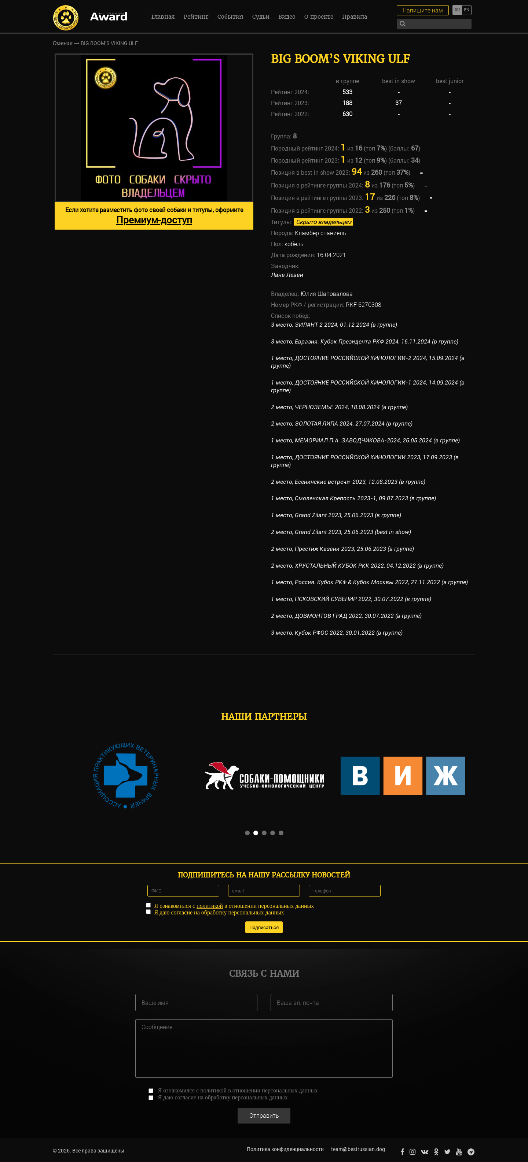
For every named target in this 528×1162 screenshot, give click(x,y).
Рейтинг (196, 16)
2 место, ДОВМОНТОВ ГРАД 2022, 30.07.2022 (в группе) (346, 615)
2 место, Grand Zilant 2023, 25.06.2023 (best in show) (341, 531)
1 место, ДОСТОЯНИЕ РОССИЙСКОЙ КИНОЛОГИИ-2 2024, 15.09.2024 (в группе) (368, 361)
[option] (154, 141)
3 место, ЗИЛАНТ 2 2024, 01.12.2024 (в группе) (334, 324)
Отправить (264, 1114)
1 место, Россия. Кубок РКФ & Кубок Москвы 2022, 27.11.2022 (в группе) (370, 582)
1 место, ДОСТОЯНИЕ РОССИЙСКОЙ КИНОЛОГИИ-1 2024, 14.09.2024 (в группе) (368, 386)
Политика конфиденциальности (284, 1149)
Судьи (261, 16)
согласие (181, 912)
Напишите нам (423, 10)
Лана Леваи (287, 274)
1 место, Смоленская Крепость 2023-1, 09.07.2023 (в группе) (353, 498)
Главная (163, 16)
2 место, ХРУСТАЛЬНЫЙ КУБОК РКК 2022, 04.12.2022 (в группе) (358, 565)
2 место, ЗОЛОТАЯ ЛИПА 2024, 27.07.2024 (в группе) (342, 423)
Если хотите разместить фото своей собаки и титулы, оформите (154, 216)
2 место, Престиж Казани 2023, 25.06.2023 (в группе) (343, 548)
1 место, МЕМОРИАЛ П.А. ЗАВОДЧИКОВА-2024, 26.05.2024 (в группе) (365, 440)
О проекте (318, 16)
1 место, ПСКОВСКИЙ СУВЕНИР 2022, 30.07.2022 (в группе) (351, 598)
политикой (210, 905)
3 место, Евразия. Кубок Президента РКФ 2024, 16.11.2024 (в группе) (365, 341)
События (230, 16)
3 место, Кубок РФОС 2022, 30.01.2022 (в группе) (337, 632)
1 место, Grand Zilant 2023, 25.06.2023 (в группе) (336, 515)
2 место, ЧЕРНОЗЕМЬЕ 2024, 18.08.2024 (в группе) (339, 407)
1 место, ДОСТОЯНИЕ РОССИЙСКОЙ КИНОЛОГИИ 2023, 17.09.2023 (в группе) (365, 461)
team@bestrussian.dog (357, 1149)
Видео (287, 16)
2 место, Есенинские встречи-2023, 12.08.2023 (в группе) (348, 481)
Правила (354, 16)
